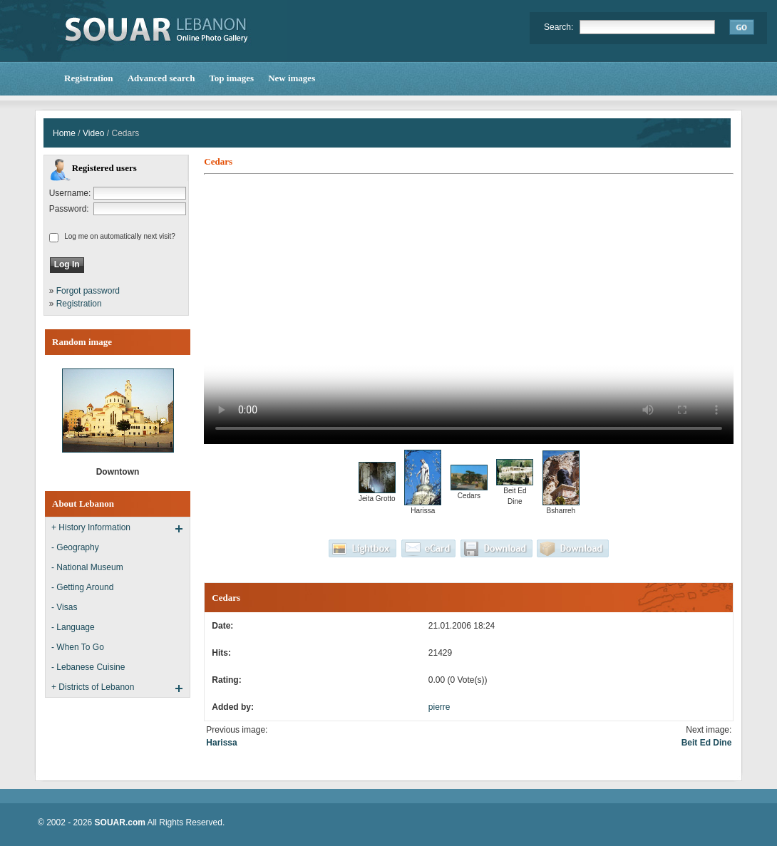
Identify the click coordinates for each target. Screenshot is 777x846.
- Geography (75, 547)
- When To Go (77, 647)
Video (93, 133)
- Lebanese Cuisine (88, 667)
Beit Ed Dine (706, 743)
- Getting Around (82, 587)
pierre (439, 707)
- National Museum (87, 567)
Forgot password (88, 291)
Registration (79, 304)
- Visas (64, 607)
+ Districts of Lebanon (92, 687)
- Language (73, 627)
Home (64, 133)
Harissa (221, 743)
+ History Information (90, 527)
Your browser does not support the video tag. (469, 311)
